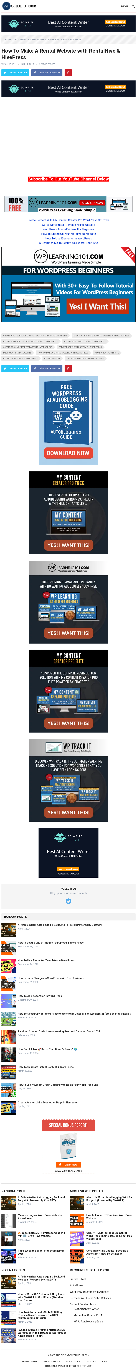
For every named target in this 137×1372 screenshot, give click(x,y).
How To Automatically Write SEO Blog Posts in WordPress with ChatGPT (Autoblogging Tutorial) (40, 1315)
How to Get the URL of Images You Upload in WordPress (51, 942)
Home (8, 39)
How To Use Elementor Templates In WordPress (46, 960)
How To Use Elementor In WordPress (68, 238)
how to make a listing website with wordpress (63, 353)
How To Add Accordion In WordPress (40, 996)
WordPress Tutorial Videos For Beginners (69, 229)
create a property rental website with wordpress (30, 341)
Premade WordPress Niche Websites (90, 1298)
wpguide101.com (80, 1355)
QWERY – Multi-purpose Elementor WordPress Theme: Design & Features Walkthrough (109, 1235)
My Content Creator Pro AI (88, 1315)
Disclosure (73, 1361)
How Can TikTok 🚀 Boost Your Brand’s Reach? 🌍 (47, 1049)
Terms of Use (29, 1361)
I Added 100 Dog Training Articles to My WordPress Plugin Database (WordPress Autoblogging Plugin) (42, 1332)
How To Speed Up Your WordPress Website (68, 234)
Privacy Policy (52, 1361)
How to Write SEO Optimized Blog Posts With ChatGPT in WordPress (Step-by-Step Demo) (41, 1297)
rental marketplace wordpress (20, 358)
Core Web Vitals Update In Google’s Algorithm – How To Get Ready (107, 1252)
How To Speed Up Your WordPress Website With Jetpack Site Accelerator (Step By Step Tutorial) (74, 1013)
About (106, 1361)
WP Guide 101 (8, 64)
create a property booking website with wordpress (101, 336)
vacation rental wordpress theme (85, 358)
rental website (52, 358)
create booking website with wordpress (80, 347)
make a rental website (107, 353)
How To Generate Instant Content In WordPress (46, 1067)
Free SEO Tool (78, 1279)
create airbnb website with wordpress (85, 341)
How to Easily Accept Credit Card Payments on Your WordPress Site (58, 1084)
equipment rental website (17, 353)
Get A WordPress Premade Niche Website (68, 224)
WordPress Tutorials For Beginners (89, 1291)
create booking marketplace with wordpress (27, 347)
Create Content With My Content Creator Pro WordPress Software (69, 220)
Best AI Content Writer (86, 1309)
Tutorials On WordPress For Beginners (68, 1366)
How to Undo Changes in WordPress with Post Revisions (51, 978)
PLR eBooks (76, 1285)
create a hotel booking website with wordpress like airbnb (35, 336)
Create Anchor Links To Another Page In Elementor (48, 1102)
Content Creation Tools (83, 1304)
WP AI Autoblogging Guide (88, 1321)
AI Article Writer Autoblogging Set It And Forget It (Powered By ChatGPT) (60, 924)
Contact (91, 1361)
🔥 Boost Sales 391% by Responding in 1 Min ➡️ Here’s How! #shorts (41, 1234)
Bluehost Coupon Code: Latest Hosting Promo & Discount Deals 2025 (59, 1031)
